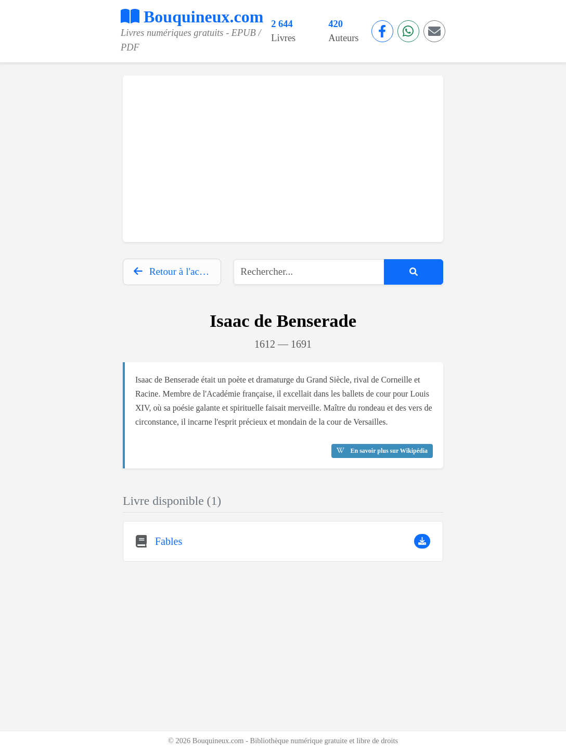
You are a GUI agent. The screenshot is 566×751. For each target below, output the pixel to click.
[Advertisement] (283, 159)
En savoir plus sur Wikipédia (382, 450)
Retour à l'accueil (176, 271)
